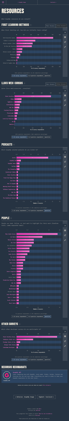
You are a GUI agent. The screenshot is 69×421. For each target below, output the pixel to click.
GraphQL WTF (17, 372)
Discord (37, 415)
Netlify (38, 410)
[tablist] (56, 25)
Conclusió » (46, 397)
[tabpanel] (34, 52)
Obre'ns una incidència (45, 413)
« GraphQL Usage (24, 397)
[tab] (50, 26)
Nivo (40, 408)
